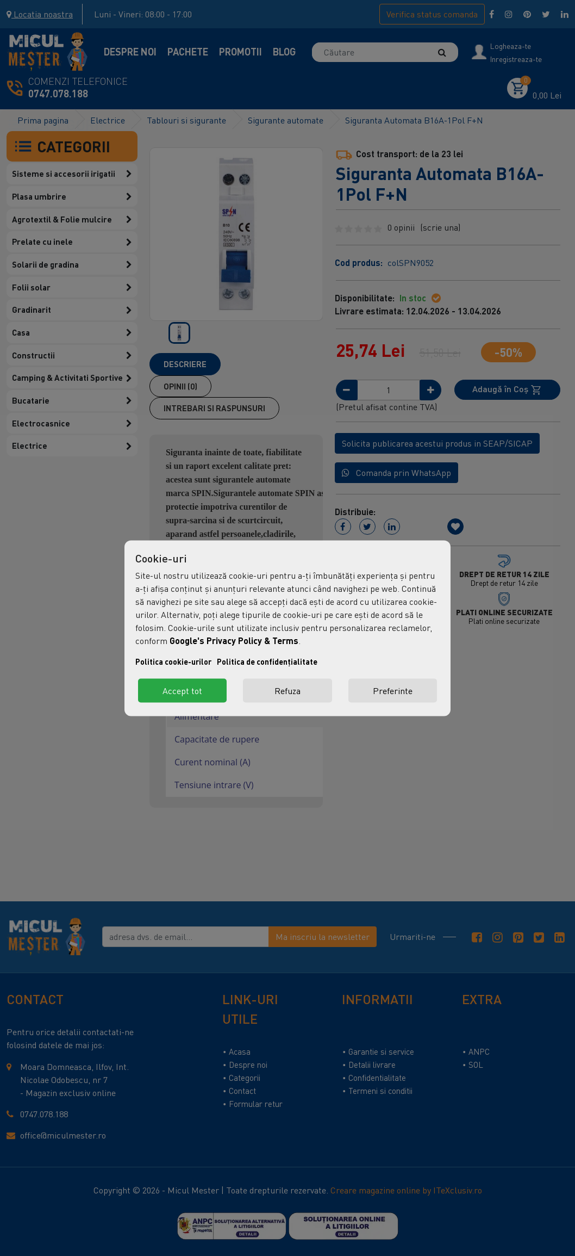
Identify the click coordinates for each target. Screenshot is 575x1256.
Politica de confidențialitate (267, 661)
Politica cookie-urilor (173, 661)
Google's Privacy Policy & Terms (234, 640)
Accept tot (182, 690)
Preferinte (392, 690)
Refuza (287, 690)
